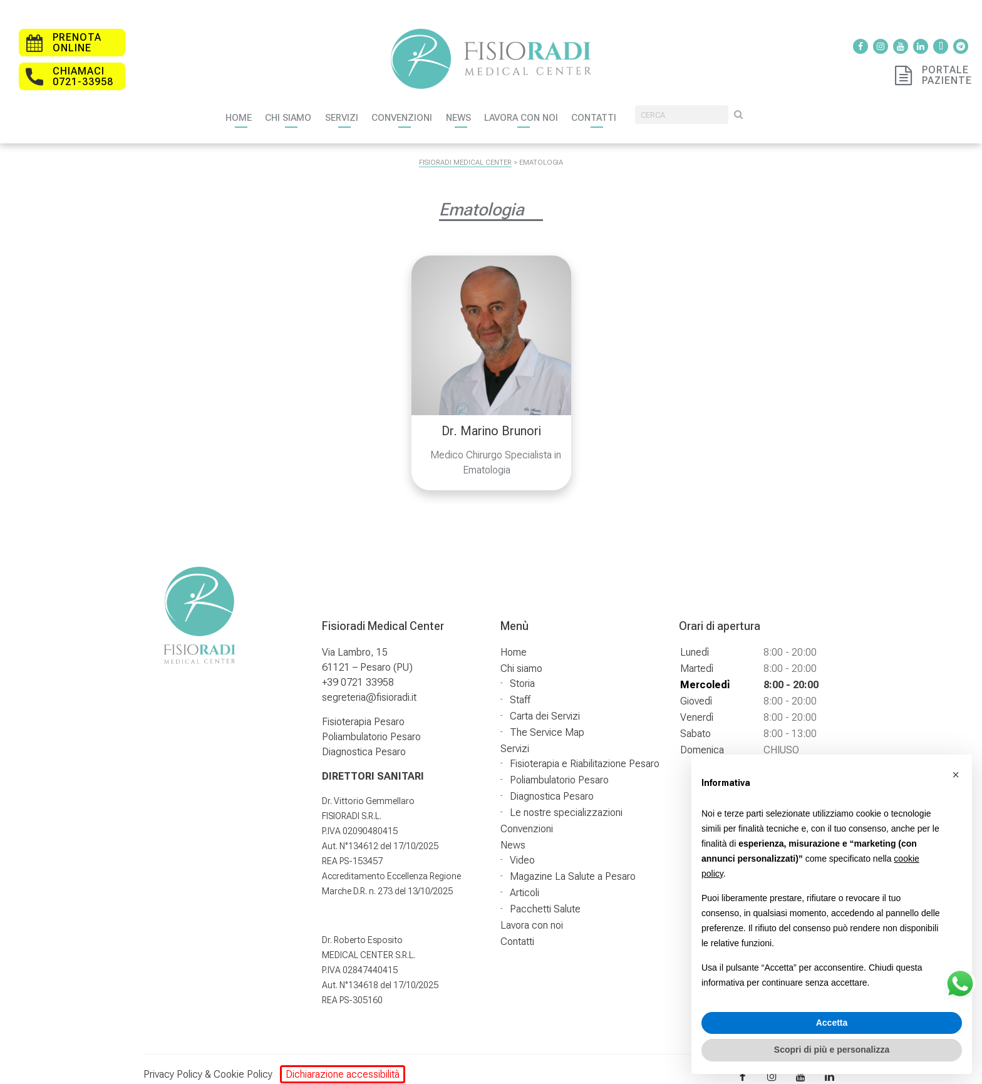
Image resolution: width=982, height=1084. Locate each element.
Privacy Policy (172, 1062)
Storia (522, 672)
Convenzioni (429, 102)
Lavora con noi (567, 102)
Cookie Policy (243, 1062)
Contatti (651, 102)
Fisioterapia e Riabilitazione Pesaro (584, 752)
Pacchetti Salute (545, 897)
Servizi (359, 102)
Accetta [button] (832, 1023)
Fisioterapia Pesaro (363, 710)
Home (239, 102)
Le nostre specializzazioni (566, 801)
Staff (520, 688)
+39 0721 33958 (358, 670)
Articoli (524, 881)
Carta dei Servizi (545, 704)
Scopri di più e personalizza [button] (831, 1050)
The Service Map (547, 720)
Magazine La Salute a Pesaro (573, 864)
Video (522, 848)
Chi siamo (297, 102)
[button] (956, 775)
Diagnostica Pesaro (364, 740)
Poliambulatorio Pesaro (371, 725)
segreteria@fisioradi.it (369, 685)
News (494, 102)
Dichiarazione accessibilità (343, 1062)
